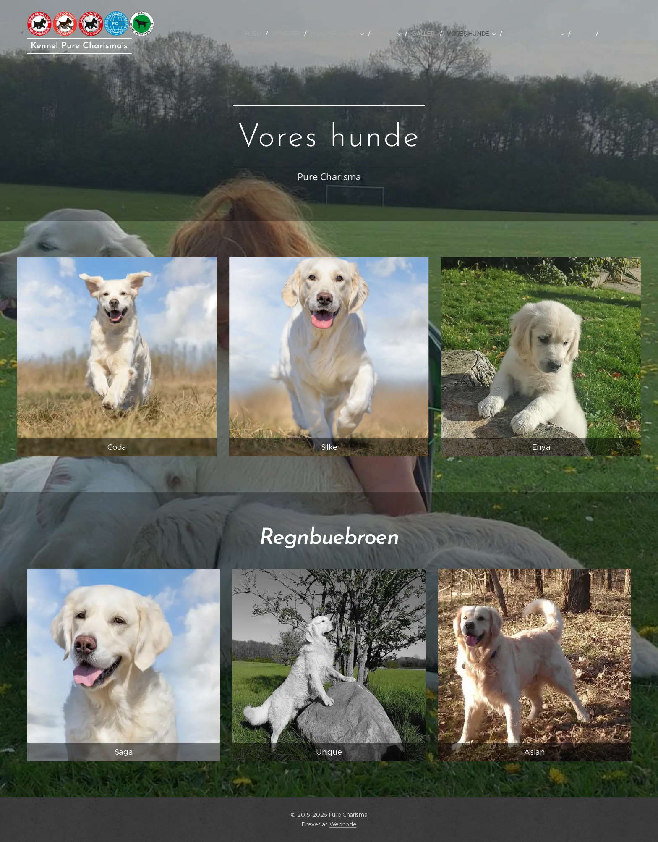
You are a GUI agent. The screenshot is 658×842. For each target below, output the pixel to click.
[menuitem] (261, 33)
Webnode (343, 824)
